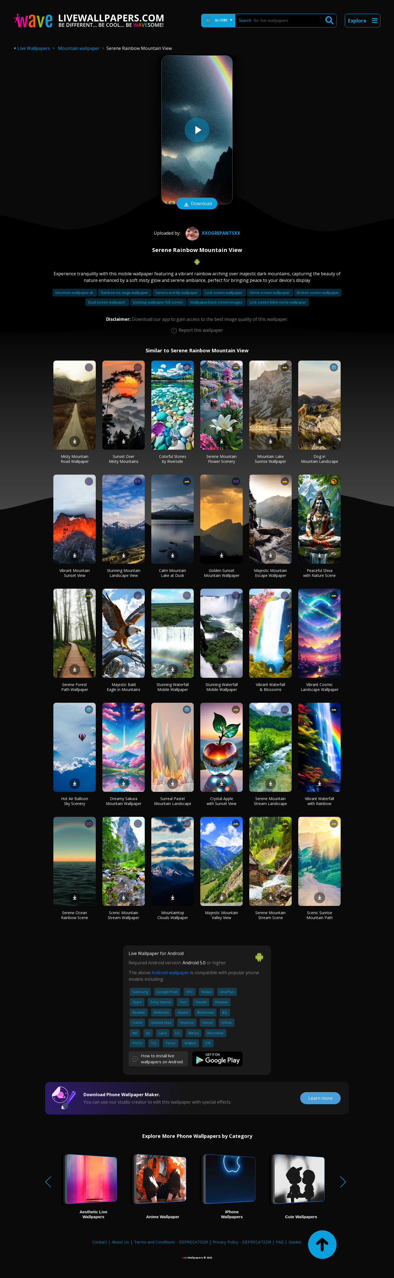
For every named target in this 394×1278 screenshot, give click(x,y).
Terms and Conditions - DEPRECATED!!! (171, 1242)
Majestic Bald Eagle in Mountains (123, 687)
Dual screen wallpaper (107, 302)
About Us (120, 1242)
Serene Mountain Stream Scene (270, 915)
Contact (99, 1242)
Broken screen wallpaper (318, 292)
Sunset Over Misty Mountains (123, 459)
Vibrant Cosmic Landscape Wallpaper (319, 687)
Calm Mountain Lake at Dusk (172, 573)
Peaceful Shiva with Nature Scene (319, 573)
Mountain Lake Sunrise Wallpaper (270, 459)
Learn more (320, 1098)
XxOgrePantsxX (212, 233)
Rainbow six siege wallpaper (125, 292)
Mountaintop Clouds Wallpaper (172, 915)
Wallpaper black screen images (216, 302)
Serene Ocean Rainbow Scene (74, 915)
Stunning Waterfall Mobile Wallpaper (173, 687)
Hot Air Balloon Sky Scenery (74, 801)
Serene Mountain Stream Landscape (270, 801)
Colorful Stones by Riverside (172, 459)
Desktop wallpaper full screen (158, 302)
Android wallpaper (170, 973)
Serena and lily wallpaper (177, 292)
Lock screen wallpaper (224, 292)
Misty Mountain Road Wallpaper (75, 459)
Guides (295, 1242)
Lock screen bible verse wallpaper (278, 302)
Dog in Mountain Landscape (319, 459)
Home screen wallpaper (270, 292)
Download (197, 204)
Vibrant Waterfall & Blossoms (270, 687)
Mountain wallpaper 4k (74, 292)
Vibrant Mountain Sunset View (74, 573)
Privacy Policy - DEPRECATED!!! (242, 1242)
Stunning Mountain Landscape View (123, 573)
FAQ (280, 1242)
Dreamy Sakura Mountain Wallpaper (123, 801)
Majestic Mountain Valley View (221, 915)
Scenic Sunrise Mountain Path (319, 915)
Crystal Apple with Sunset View (221, 801)
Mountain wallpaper (79, 48)
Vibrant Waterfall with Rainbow (319, 801)
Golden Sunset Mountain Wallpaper (221, 573)
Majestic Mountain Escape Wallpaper (270, 573)
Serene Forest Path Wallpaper (74, 687)
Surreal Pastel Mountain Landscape (172, 801)
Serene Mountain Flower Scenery (221, 459)
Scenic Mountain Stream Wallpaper (123, 915)
